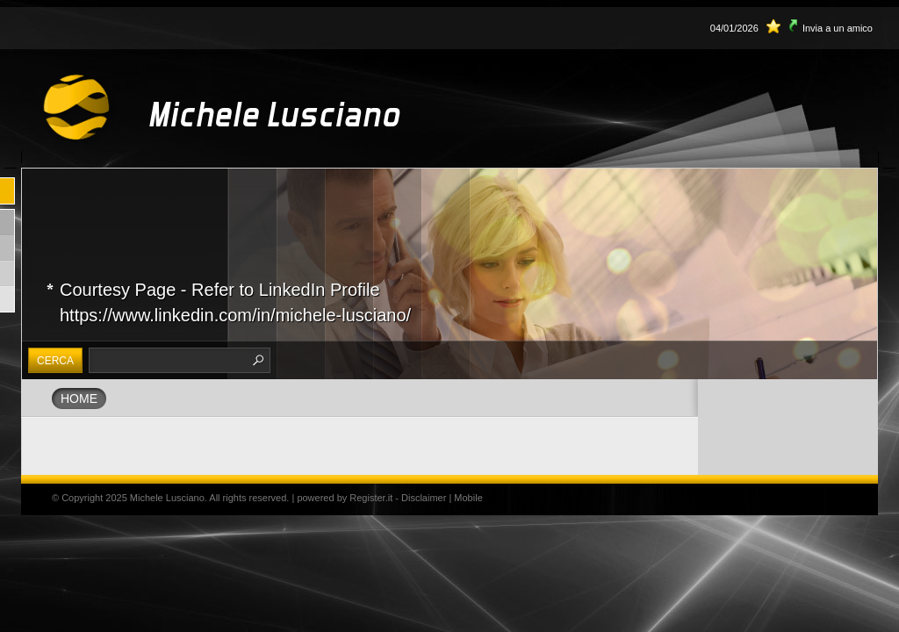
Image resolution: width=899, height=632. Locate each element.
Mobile (468, 497)
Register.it (370, 497)
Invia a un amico (837, 28)
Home (79, 398)
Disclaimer (423, 497)
